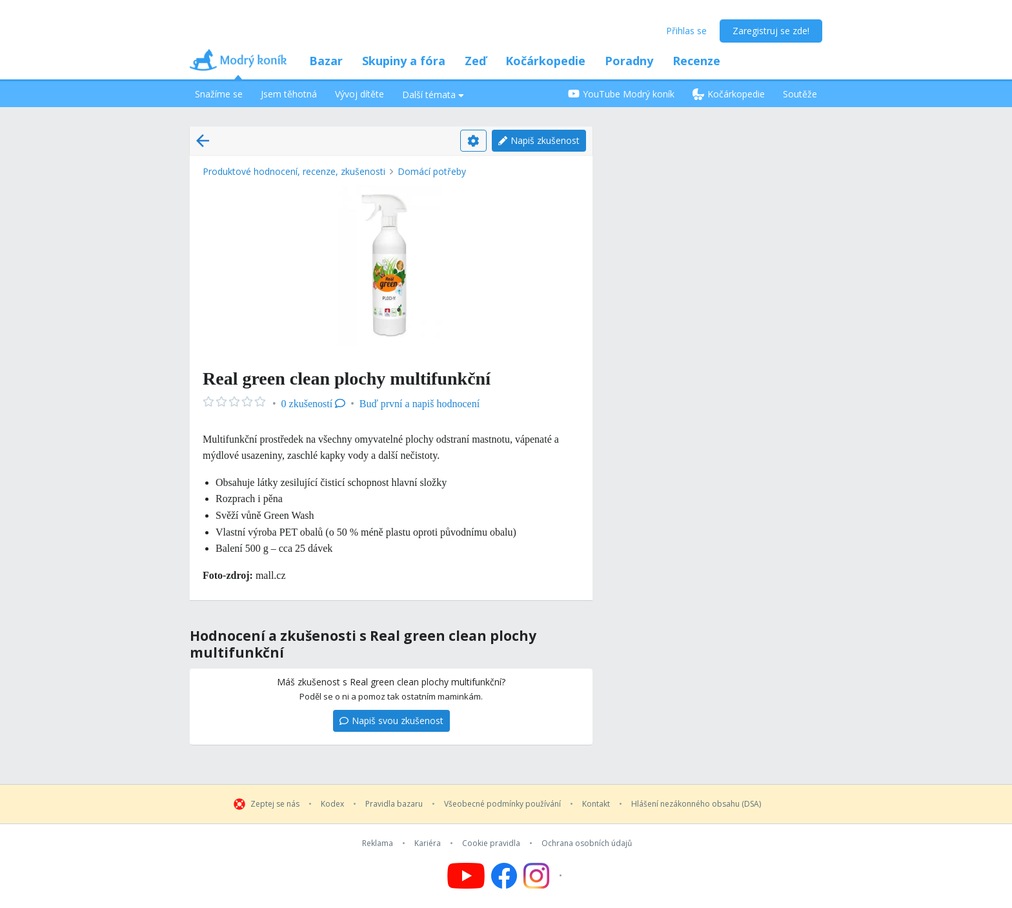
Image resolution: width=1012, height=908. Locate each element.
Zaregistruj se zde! (771, 31)
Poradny (629, 60)
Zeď (475, 60)
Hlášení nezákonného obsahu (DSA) (696, 804)
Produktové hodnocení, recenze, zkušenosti (294, 171)
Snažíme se (219, 94)
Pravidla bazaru (394, 804)
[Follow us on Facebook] (504, 876)
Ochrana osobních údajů (586, 843)
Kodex (332, 804)
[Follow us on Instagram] (544, 876)
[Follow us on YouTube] (466, 876)
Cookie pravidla (491, 843)
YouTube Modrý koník (621, 94)
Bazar (326, 60)
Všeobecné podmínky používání (502, 804)
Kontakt (596, 804)
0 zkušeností (313, 403)
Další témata (433, 94)
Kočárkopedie (545, 60)
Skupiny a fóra (403, 60)
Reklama (377, 843)
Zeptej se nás (274, 804)
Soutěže (800, 94)
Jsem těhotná (289, 94)
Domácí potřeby (432, 171)
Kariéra (427, 843)
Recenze (696, 60)
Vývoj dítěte (359, 94)
